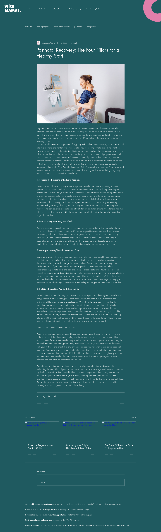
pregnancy (91, 26)
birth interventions (62, 26)
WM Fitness (71, 520)
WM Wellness (78, 509)
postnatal (78, 26)
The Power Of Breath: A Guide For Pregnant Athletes (119, 446)
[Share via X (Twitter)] (43, 396)
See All (134, 417)
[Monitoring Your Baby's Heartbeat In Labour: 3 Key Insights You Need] (80, 431)
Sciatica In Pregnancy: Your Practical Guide (40, 446)
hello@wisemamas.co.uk (111, 504)
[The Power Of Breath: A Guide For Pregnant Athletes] (119, 431)
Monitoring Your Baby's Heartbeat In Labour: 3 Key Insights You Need (78, 446)
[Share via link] (55, 396)
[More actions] (123, 42)
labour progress (43, 26)
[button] (92, 8)
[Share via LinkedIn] (49, 396)
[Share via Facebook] (38, 396)
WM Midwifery (81, 515)
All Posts (28, 26)
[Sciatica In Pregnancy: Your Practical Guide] (42, 431)
